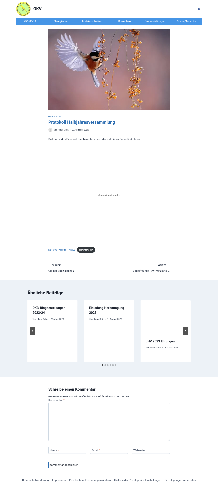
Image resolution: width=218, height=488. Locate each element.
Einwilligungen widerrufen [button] (180, 480)
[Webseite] (151, 450)
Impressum (59, 480)
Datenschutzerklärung (35, 480)
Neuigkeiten (54, 116)
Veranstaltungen (156, 21)
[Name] (67, 450)
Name (54, 450)
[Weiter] (185, 331)
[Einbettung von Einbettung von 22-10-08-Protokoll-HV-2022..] (109, 195)
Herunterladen (86, 249)
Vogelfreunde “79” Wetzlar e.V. (141, 267)
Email (95, 450)
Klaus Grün (63, 129)
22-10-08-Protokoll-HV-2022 (61, 249)
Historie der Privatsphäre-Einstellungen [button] (137, 480)
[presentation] (166, 317)
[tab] (102, 365)
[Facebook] (199, 9)
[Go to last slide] (32, 331)
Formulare (124, 21)
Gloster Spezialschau (77, 267)
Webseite (139, 450)
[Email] (109, 450)
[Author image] (50, 130)
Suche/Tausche (186, 21)
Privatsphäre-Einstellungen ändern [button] (90, 480)
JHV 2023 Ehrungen (160, 341)
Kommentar (56, 400)
